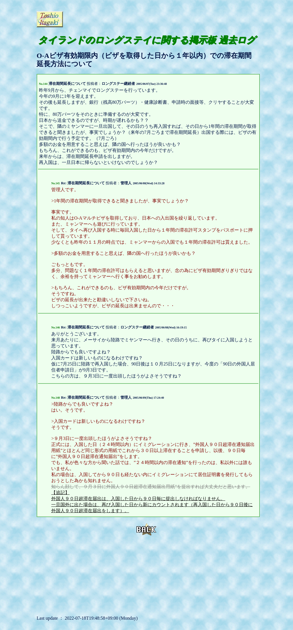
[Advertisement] (131, 18)
